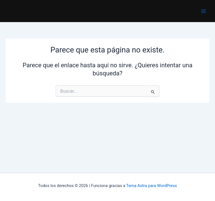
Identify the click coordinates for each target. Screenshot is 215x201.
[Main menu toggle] (203, 11)
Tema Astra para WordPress (151, 185)
